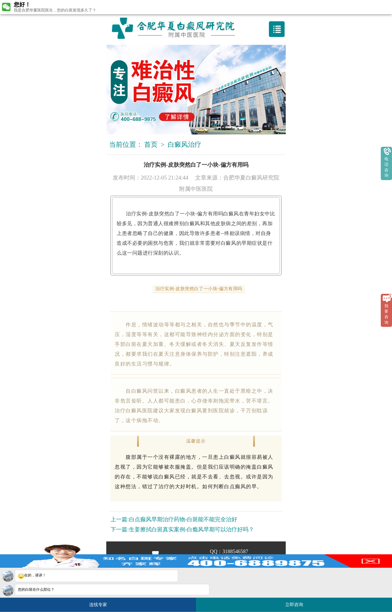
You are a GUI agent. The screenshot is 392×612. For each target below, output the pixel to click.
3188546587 (235, 551)
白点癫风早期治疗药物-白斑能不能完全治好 (183, 519)
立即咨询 (297, 602)
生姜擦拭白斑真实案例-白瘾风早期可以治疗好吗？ (191, 529)
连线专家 (98, 604)
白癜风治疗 (184, 144)
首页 (151, 144)
